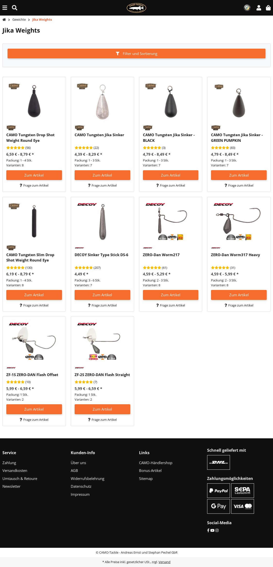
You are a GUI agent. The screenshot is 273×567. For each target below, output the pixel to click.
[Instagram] (217, 530)
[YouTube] (212, 530)
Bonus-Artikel (150, 470)
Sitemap (146, 478)
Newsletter (11, 486)
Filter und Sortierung (136, 53)
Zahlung (9, 462)
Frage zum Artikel (34, 185)
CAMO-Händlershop (155, 462)
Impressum (80, 494)
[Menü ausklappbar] (4, 8)
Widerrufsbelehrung (87, 478)
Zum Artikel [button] (34, 175)
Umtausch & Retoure (19, 478)
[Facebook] (208, 530)
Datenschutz (81, 486)
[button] (258, 8)
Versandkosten (14, 470)
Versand (164, 562)
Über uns (78, 462)
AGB (74, 470)
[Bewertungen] (15, 147)
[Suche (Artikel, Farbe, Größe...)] (14, 8)
